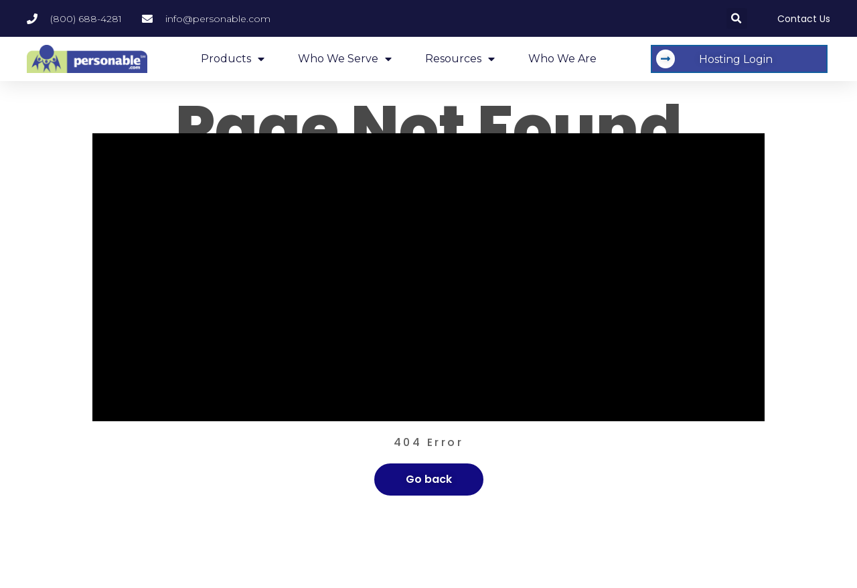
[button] (736, 18)
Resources (460, 59)
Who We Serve (345, 59)
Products (232, 59)
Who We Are (562, 58)
